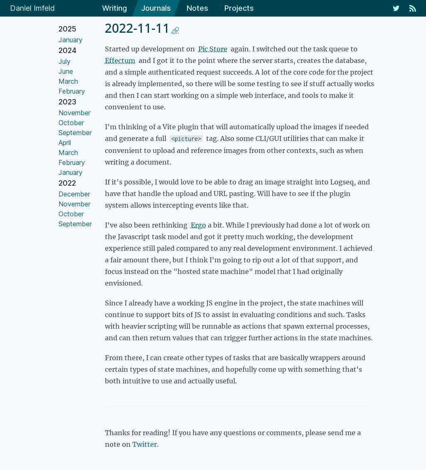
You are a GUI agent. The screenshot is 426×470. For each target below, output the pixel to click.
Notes (197, 8)
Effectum (120, 60)
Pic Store (212, 49)
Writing (114, 8)
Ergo (198, 225)
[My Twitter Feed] (396, 8)
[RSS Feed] (412, 8)
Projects (239, 8)
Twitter (144, 444)
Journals (156, 8)
